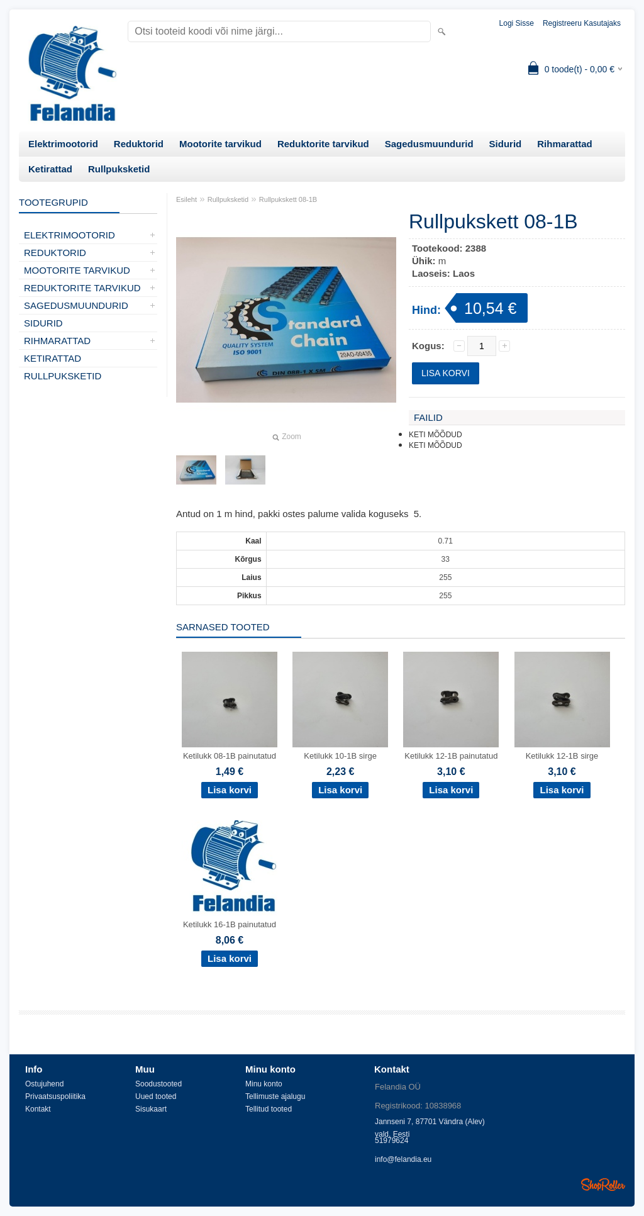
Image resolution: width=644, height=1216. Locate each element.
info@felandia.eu (403, 1159)
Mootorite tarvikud (220, 143)
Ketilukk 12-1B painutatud (450, 756)
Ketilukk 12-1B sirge (562, 756)
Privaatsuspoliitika (55, 1096)
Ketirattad (50, 169)
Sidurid (505, 143)
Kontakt (38, 1109)
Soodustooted (158, 1083)
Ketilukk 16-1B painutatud (229, 924)
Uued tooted (155, 1096)
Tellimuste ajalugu (275, 1096)
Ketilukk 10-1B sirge (340, 756)
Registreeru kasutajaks (582, 23)
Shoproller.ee (603, 1184)
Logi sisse (516, 23)
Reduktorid (139, 143)
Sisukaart (151, 1109)
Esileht (186, 199)
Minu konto (263, 1083)
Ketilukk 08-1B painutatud (229, 756)
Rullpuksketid (119, 169)
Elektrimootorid (63, 143)
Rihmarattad (564, 143)
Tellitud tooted (268, 1109)
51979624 (391, 1140)
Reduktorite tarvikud (323, 143)
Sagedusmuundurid (429, 143)
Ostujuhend (44, 1083)
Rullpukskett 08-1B (288, 199)
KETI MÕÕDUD (435, 434)
